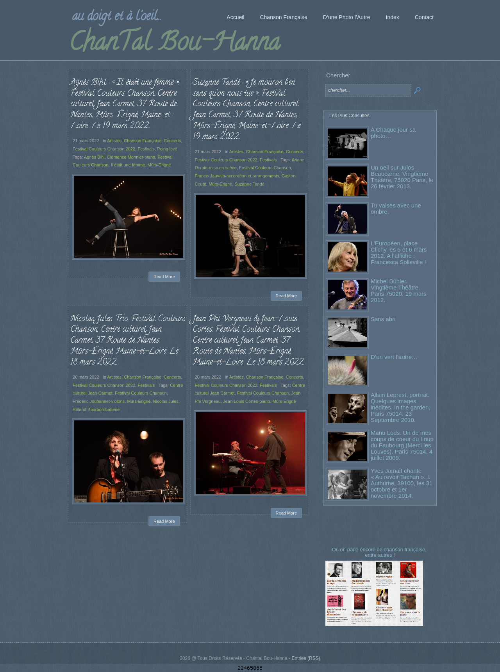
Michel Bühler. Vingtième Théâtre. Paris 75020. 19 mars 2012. (399, 290)
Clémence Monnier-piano (131, 157)
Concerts (172, 140)
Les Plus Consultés (349, 115)
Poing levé (167, 149)
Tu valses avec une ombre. (396, 208)
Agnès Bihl (94, 157)
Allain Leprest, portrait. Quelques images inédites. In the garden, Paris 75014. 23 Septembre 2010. (400, 407)
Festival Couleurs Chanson (265, 167)
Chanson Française (142, 140)
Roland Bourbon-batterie (96, 409)
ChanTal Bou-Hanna (174, 44)
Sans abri (383, 319)
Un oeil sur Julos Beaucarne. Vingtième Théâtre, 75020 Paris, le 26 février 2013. (402, 176)
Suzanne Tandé (249, 184)
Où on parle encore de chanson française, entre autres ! (380, 552)
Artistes (114, 140)
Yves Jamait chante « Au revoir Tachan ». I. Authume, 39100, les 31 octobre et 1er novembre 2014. (401, 483)
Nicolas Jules (166, 401)
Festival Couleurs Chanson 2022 (104, 149)
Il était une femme (128, 165)
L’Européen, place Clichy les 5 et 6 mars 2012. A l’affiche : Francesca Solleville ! (399, 252)
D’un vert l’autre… (394, 357)
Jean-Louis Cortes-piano (246, 401)
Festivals (146, 149)
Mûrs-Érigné (159, 165)
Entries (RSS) (305, 658)
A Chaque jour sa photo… (393, 132)
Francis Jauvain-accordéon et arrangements (237, 175)
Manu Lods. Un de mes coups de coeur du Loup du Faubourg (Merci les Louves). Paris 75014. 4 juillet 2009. (402, 445)
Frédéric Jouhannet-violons (99, 401)
